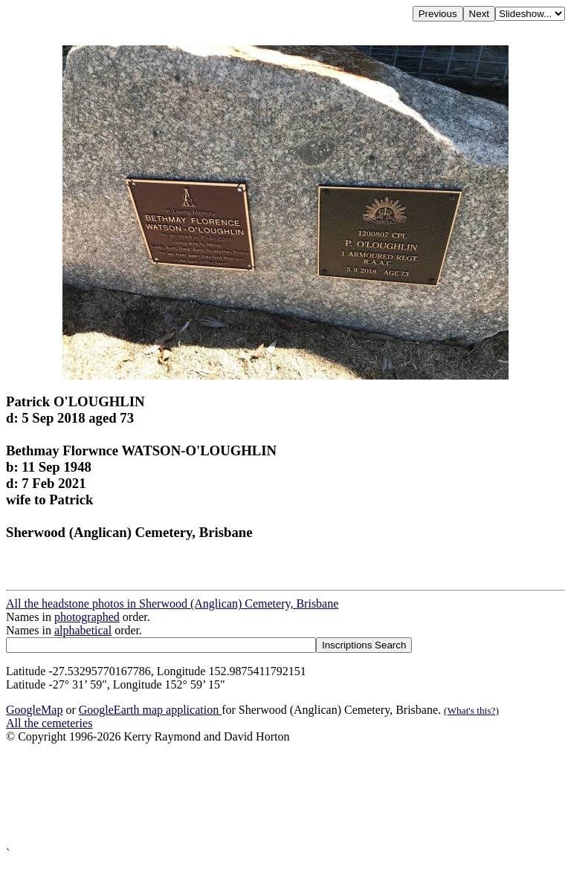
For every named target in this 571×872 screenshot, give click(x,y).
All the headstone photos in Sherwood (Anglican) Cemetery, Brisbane (172, 603)
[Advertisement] (285, 795)
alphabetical (83, 630)
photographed (87, 617)
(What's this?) (471, 710)
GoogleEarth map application (150, 709)
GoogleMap (34, 709)
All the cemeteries (49, 723)
